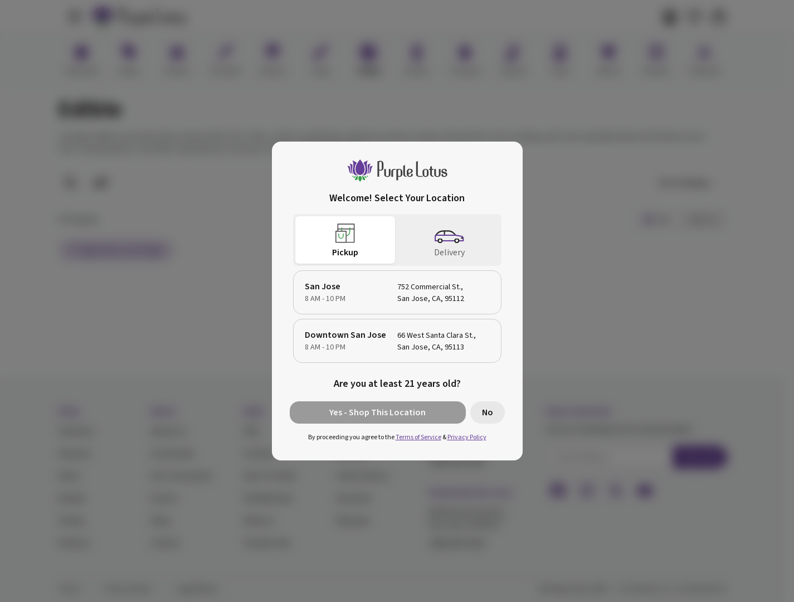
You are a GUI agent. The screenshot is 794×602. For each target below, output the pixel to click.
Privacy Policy (466, 437)
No (487, 412)
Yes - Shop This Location (377, 412)
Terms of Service (418, 437)
